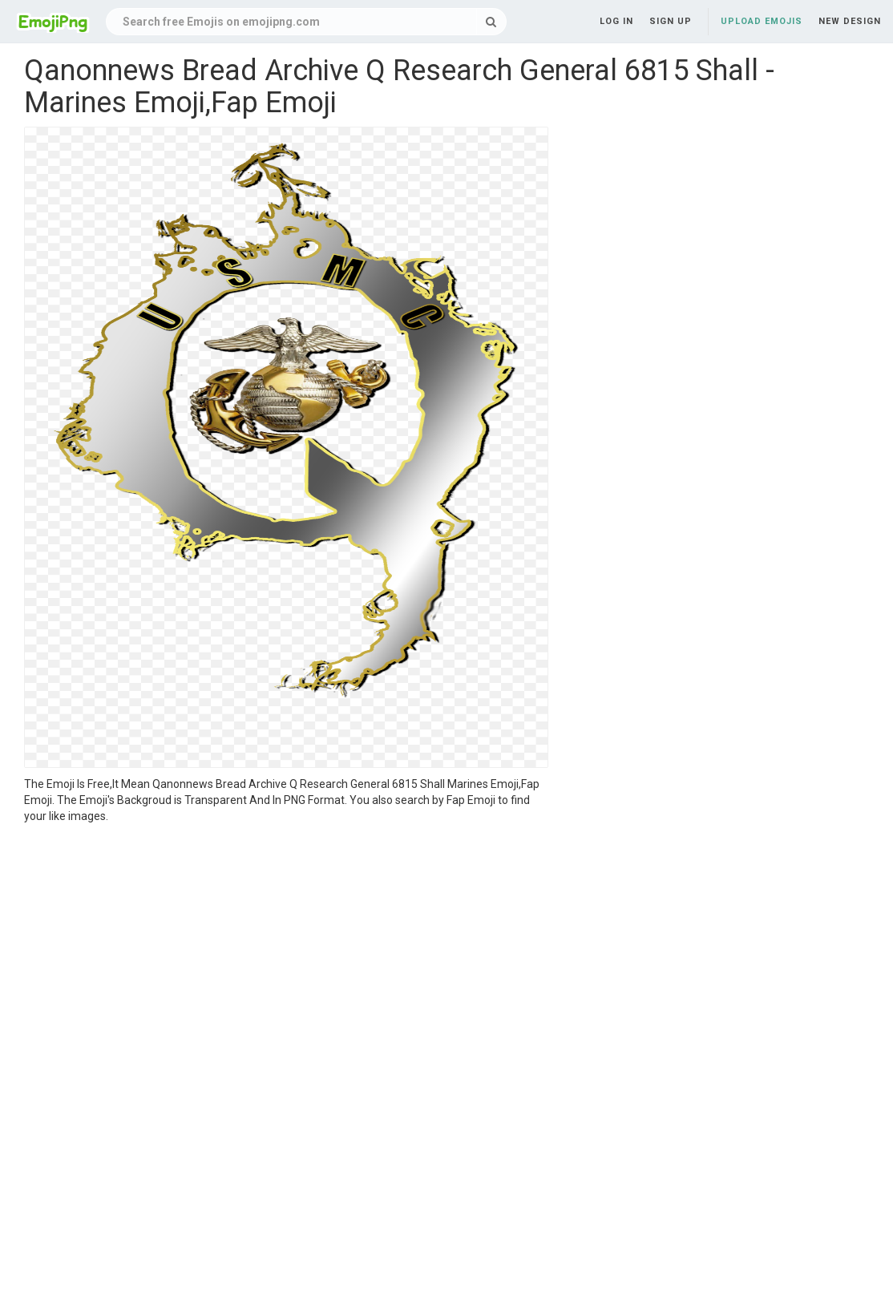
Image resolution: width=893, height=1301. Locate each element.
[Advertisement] (286, 944)
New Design (849, 21)
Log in (616, 21)
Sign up (670, 21)
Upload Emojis (761, 21)
